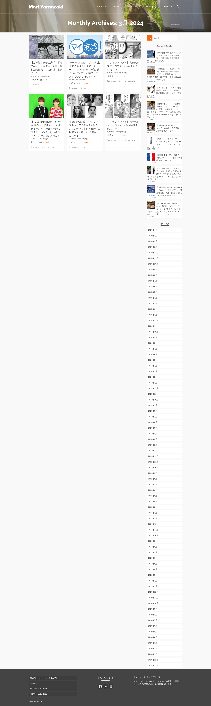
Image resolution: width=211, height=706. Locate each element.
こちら (47, 80)
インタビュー (86, 147)
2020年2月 (152, 648)
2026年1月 (152, 247)
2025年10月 (153, 264)
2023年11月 (153, 394)
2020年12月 (153, 592)
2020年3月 (152, 643)
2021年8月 (152, 547)
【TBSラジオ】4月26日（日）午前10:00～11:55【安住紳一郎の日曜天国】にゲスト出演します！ (164, 92)
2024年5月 (152, 360)
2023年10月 (153, 400)
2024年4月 (152, 366)
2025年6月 (152, 286)
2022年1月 (152, 518)
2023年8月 (152, 411)
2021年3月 (152, 575)
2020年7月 (152, 620)
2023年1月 (152, 450)
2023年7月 (152, 416)
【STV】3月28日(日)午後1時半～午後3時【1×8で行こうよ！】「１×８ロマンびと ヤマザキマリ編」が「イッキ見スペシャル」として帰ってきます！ (164, 208)
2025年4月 (152, 298)
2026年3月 (152, 235)
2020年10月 (153, 603)
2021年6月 (152, 558)
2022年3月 (152, 507)
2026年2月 (152, 241)
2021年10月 (153, 535)
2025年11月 (153, 258)
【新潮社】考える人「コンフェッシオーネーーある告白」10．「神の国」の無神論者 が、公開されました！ (164, 57)
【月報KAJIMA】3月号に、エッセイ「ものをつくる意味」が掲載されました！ (168, 128)
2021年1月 (152, 586)
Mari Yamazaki (46, 7)
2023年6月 (152, 422)
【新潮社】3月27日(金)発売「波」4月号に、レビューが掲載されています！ (169, 157)
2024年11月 (153, 326)
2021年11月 (153, 530)
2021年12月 (153, 524)
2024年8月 (152, 343)
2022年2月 (152, 513)
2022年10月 (153, 467)
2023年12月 (153, 388)
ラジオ (84, 88)
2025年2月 (152, 309)
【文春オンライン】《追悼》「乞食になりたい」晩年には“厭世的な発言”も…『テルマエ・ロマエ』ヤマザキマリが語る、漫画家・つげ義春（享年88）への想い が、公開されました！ (164, 110)
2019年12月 (153, 660)
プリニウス (51, 147)
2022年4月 (152, 501)
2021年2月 (152, 581)
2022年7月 (152, 484)
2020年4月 (152, 637)
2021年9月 (152, 541)
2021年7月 (152, 552)
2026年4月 (152, 230)
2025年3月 (152, 303)
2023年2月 (152, 445)
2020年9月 (152, 609)
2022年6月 (152, 490)
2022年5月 (152, 496)
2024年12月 (153, 320)
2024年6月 (152, 354)
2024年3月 (152, 371)
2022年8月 (152, 479)
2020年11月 (153, 598)
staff (35, 76)
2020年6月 (152, 626)
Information (36, 84)
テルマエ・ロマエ (126, 81)
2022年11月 (153, 462)
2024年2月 (152, 377)
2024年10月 (153, 332)
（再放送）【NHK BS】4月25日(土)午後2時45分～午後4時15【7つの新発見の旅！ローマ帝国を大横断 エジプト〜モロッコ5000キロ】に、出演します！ (164, 74)
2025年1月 (152, 315)
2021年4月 (152, 569)
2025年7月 (152, 281)
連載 (133, 81)
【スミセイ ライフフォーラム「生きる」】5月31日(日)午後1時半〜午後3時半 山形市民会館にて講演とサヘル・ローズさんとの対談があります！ (164, 173)
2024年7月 (152, 349)
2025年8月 (152, 275)
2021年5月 (152, 564)
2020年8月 (152, 614)
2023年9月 (152, 405)
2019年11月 (153, 665)
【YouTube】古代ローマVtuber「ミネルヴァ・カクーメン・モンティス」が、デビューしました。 (164, 143)
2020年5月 (152, 631)
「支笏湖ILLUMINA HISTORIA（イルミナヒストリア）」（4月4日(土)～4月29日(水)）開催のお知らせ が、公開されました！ (164, 191)
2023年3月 (152, 439)
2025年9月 (152, 269)
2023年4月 (152, 433)
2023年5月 (152, 428)
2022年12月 (153, 456)
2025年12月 (153, 252)
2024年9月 (152, 337)
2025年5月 (152, 292)
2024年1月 (152, 383)
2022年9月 (152, 473)
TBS (45, 147)
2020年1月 (152, 654)
